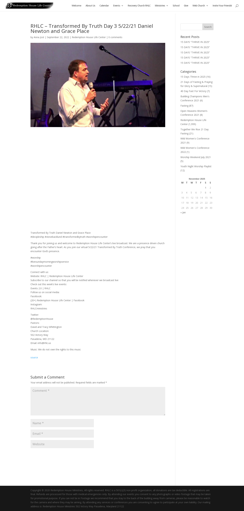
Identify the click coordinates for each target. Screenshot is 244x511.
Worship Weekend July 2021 (195, 157)
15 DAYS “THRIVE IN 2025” (195, 42)
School (176, 5)
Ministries (160, 5)
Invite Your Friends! (222, 5)
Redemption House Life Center (89, 37)
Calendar (104, 5)
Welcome (76, 5)
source (34, 357)
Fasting (184, 105)
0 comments (115, 37)
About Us (90, 5)
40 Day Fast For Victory (193, 91)
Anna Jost (39, 37)
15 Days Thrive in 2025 (193, 76)
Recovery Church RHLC (139, 5)
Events (116, 5)
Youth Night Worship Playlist (195, 166)
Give (186, 5)
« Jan (183, 212)
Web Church (198, 5)
